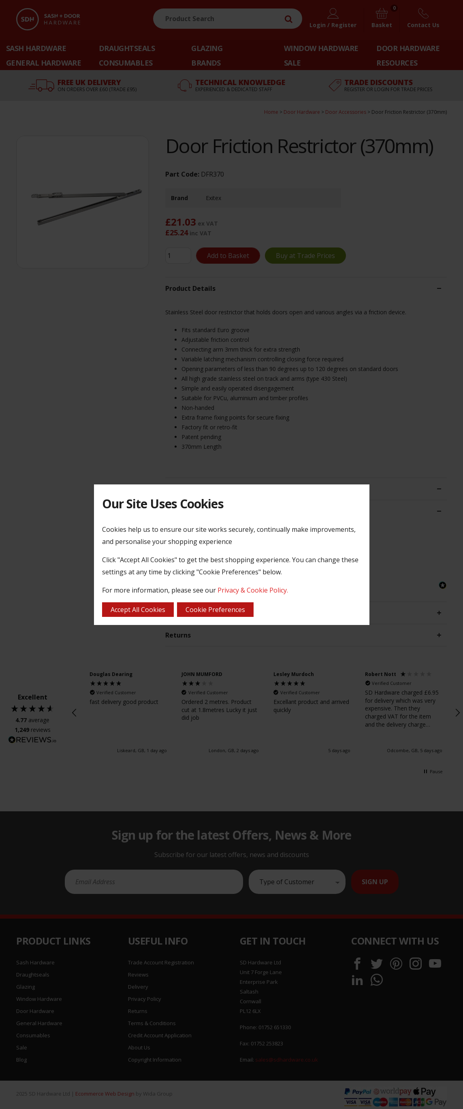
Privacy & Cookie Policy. (253, 590)
